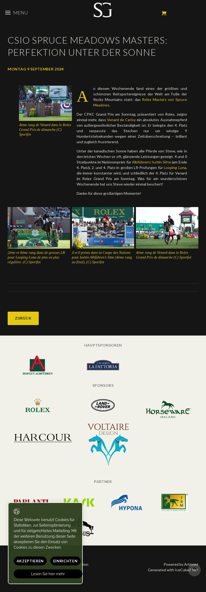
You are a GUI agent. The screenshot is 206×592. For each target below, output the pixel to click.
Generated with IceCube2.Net (173, 570)
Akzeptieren (30, 561)
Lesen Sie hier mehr (48, 574)
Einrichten (65, 561)
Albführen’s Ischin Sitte (151, 162)
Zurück (23, 318)
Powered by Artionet (181, 564)
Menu (16, 13)
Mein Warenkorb (163, 13)
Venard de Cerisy (121, 119)
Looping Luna (175, 167)
